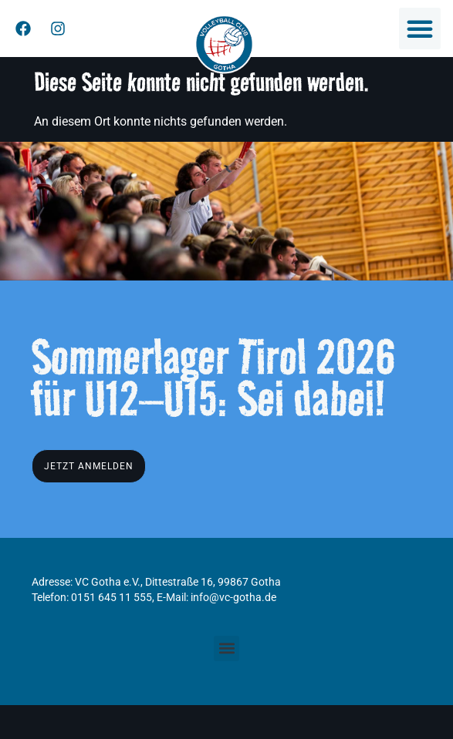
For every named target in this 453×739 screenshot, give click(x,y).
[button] (420, 28)
